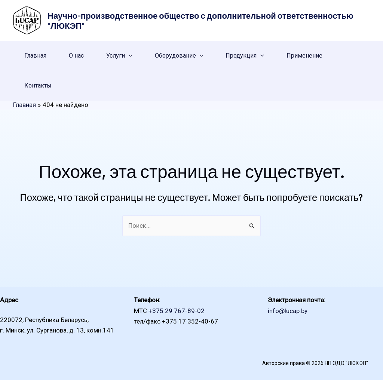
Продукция (245, 56)
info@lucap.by (287, 311)
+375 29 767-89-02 (176, 311)
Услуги (119, 56)
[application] (128, 56)
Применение (304, 55)
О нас (76, 55)
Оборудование (179, 56)
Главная (35, 55)
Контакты (38, 85)
